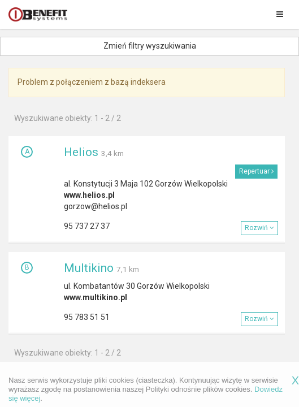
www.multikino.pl (95, 297)
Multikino (89, 268)
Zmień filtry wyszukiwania (149, 45)
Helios (81, 152)
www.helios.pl (89, 195)
